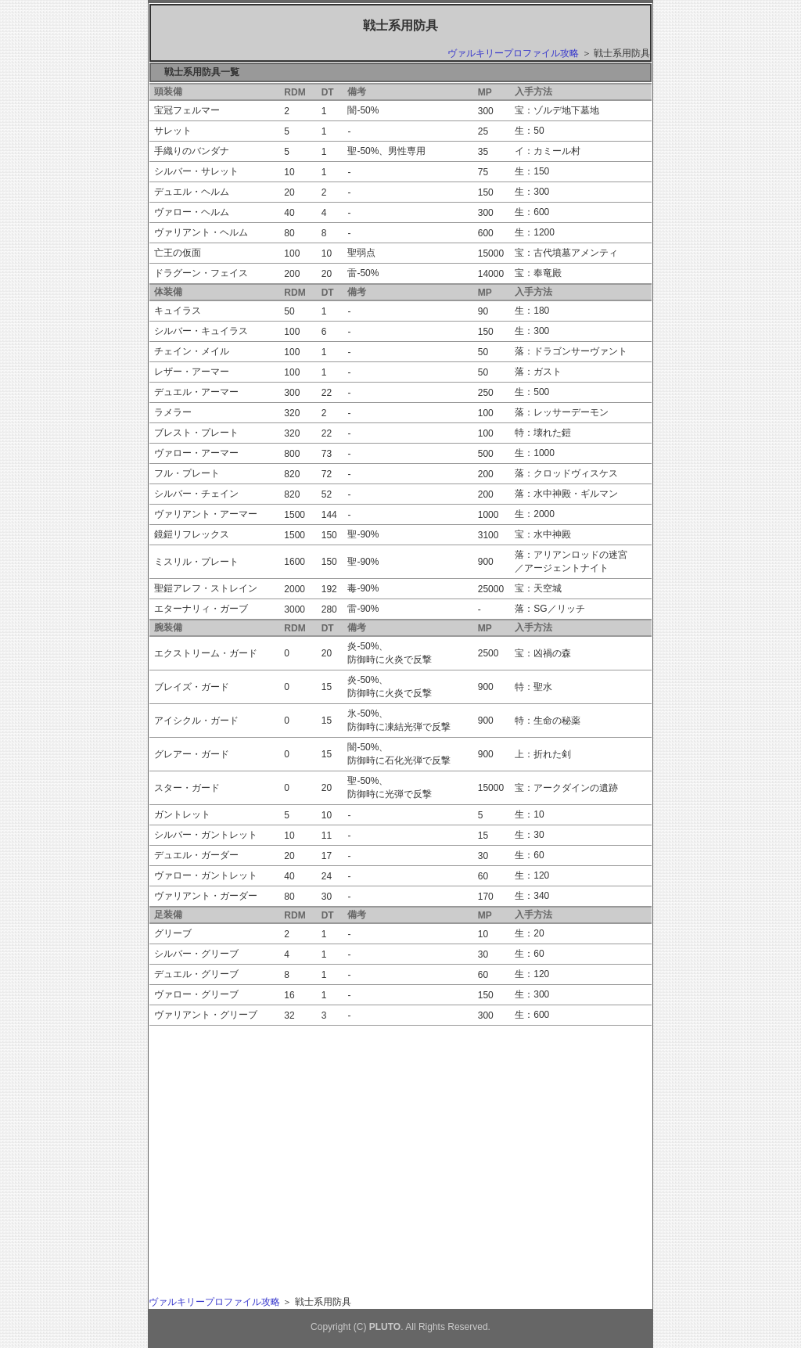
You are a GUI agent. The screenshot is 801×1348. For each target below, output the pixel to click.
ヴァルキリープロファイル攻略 (513, 53)
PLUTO (384, 1326)
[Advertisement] (295, 1139)
